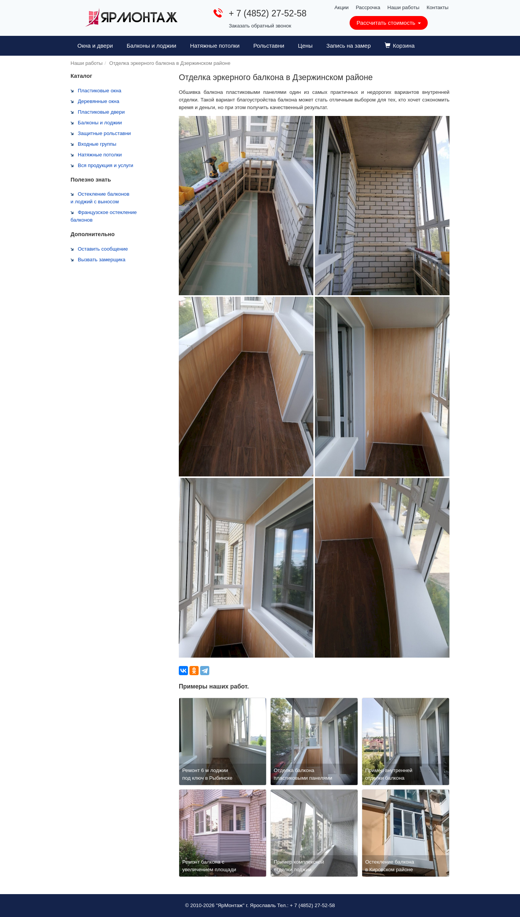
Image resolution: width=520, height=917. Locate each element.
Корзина (400, 45)
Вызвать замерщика (101, 259)
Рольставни (268, 45)
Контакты (438, 7)
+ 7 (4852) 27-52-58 (268, 13)
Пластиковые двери (101, 112)
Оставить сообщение (103, 249)
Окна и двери (95, 45)
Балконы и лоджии (151, 45)
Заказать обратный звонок (260, 26)
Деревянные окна (98, 101)
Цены (305, 45)
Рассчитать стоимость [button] (388, 22)
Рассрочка (368, 7)
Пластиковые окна (99, 90)
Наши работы (403, 7)
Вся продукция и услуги (105, 165)
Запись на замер (348, 45)
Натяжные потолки (214, 45)
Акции (341, 7)
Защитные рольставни (104, 133)
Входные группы (97, 144)
